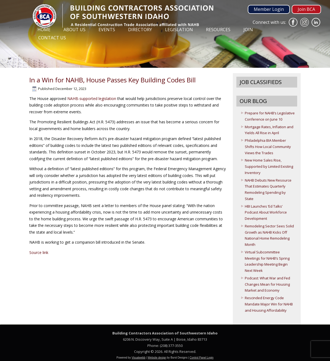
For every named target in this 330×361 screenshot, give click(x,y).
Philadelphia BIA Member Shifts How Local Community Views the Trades (268, 146)
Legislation (179, 30)
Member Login (269, 9)
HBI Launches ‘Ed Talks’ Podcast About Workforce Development (266, 212)
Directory (140, 30)
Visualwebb (138, 357)
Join (248, 30)
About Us (74, 30)
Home (43, 30)
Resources (218, 30)
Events (107, 30)
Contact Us (52, 38)
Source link (38, 252)
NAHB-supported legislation (91, 98)
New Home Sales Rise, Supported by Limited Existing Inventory (269, 166)
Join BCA (306, 9)
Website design (157, 357)
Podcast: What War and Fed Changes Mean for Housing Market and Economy (267, 284)
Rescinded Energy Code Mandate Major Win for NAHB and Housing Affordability (269, 304)
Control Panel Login (202, 357)
